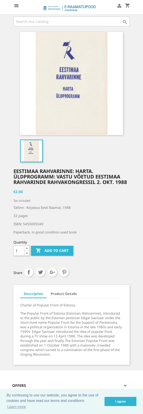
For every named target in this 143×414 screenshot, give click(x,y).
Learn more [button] (16, 407)
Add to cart (52, 251)
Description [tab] (33, 293)
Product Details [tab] (64, 293)
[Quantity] (18, 251)
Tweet (40, 272)
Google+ (52, 272)
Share (28, 272)
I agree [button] (120, 401)
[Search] (71, 21)
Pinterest (64, 272)
